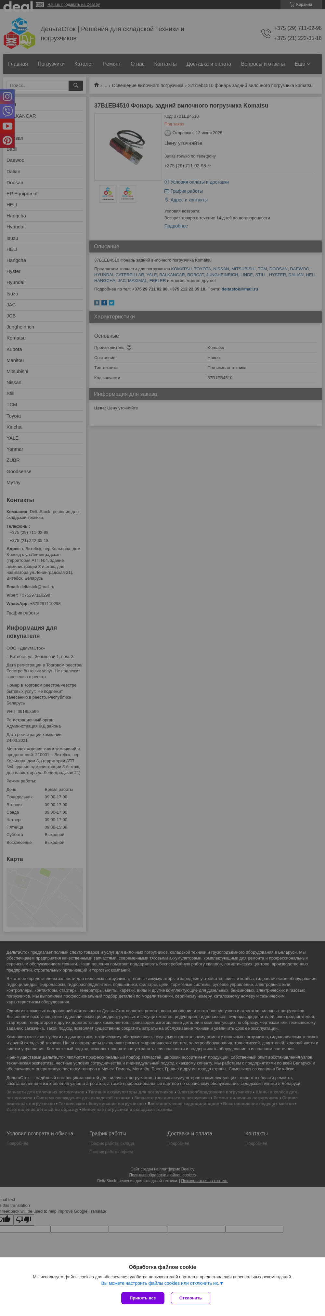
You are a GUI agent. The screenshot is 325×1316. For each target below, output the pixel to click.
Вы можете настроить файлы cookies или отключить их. (160, 1283)
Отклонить (190, 1298)
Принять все (143, 1298)
